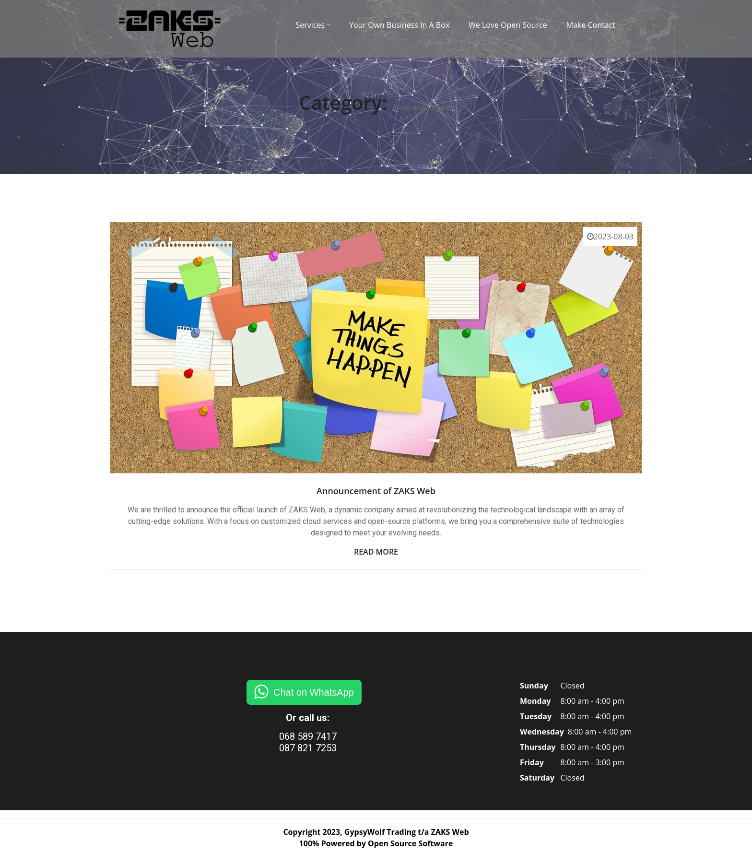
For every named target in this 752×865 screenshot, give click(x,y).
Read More (376, 551)
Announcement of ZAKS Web (376, 491)
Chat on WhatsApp (313, 692)
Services (310, 25)
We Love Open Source (508, 25)
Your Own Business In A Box (399, 25)
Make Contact (590, 25)
